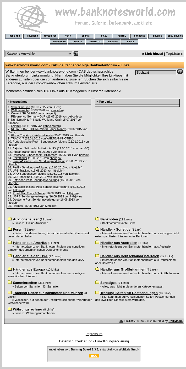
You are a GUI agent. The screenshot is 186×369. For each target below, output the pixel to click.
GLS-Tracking (21, 176)
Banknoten (109, 219)
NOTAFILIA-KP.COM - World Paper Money (38, 129)
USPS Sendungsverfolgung (30, 196)
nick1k (62, 151)
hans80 (83, 148)
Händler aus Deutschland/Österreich (129, 256)
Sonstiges (108, 283)
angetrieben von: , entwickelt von (93, 349)
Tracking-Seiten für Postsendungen (129, 293)
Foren (17, 229)
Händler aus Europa (29, 269)
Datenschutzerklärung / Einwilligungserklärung (94, 341)
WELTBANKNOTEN (59, 138)
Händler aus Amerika (30, 243)
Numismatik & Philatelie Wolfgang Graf (36, 119)
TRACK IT (17, 138)
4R (121, 321)
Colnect (16, 113)
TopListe (173, 54)
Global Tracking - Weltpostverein (32, 135)
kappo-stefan (51, 125)
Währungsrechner (27, 309)
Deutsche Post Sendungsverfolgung (36, 199)
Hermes (18, 205)
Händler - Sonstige (115, 229)
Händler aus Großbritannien (122, 269)
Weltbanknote (20, 110)
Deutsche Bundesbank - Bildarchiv (35, 154)
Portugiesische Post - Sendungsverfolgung (40, 141)
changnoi (49, 113)
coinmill (16, 125)
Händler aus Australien (118, 243)
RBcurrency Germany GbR (28, 116)
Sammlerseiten (25, 283)
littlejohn (13, 144)
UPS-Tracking (21, 170)
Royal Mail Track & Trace (29, 193)
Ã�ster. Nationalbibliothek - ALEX (34, 148)
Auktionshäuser (26, 219)
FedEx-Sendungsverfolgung (30, 167)
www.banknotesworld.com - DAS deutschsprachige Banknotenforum (61, 65)
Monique (50, 205)
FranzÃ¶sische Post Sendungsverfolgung (39, 161)
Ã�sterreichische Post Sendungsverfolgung (41, 186)
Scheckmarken (20, 107)
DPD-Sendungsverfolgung (29, 173)
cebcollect (74, 116)
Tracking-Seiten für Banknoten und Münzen (48, 293)
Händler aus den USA (30, 256)
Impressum (94, 334)
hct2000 (13, 122)
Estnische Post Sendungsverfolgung (36, 179)
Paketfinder (20, 158)
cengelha (57, 110)
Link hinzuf (154, 54)
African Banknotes (24, 151)
